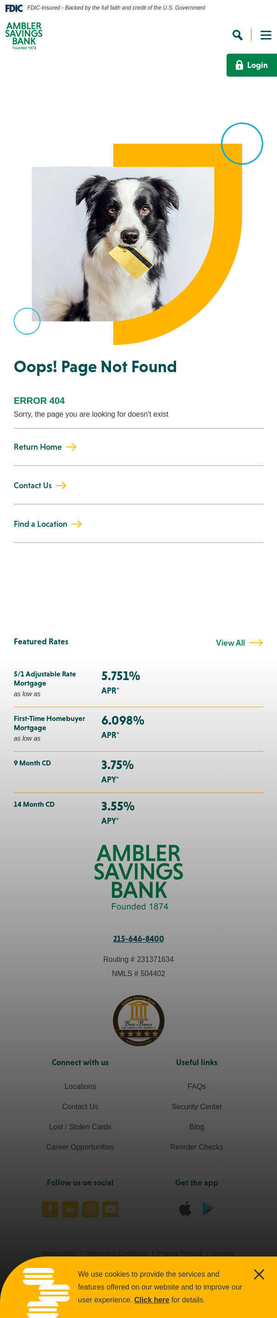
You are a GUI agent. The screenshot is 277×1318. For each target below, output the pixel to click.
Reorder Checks (196, 1147)
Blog (196, 1127)
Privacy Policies (179, 1253)
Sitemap (223, 1253)
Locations (80, 1086)
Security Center (197, 1107)
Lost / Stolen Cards (80, 1127)
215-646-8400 (138, 939)
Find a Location (40, 524)
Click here (151, 1300)
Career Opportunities (80, 1147)
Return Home (38, 446)
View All (230, 643)
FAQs (197, 1086)
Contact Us (33, 485)
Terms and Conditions (117, 1253)
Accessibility (59, 1253)
